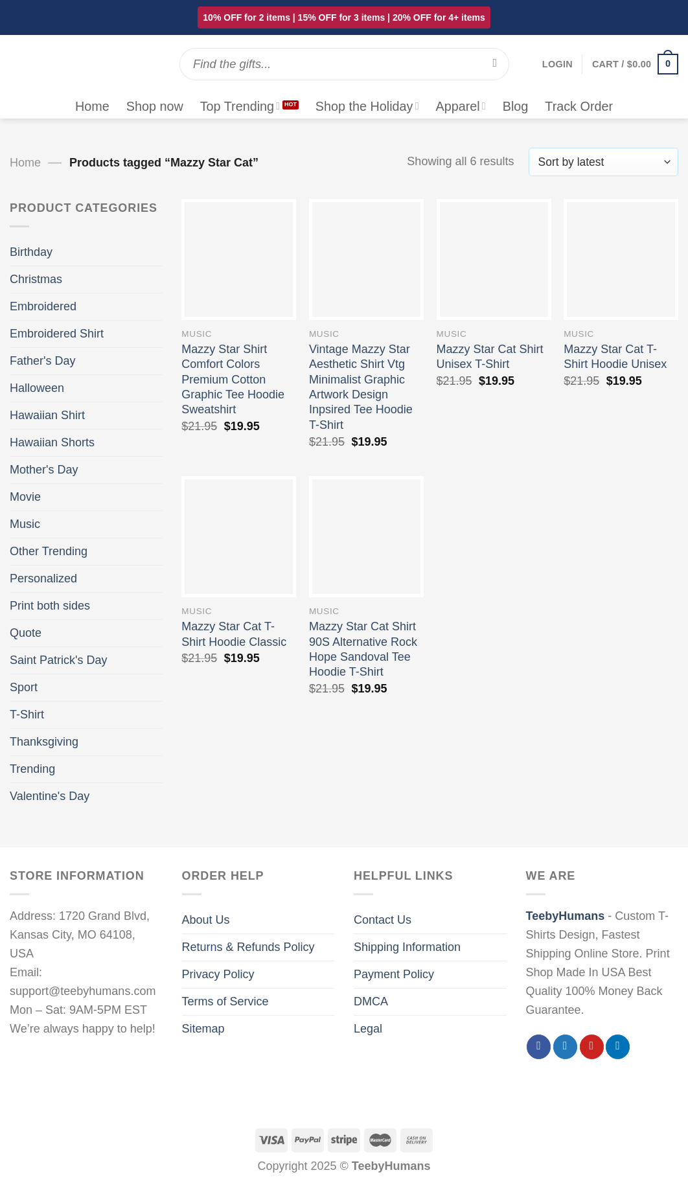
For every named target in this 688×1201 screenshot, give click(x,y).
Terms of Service (225, 1001)
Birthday (31, 252)
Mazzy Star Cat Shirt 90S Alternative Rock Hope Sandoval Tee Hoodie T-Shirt (363, 649)
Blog (516, 106)
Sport (24, 687)
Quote (25, 632)
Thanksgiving (44, 741)
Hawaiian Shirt (47, 415)
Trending (32, 768)
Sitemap (203, 1028)
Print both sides (50, 605)
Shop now (154, 106)
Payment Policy (394, 974)
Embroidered (43, 306)
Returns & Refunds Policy (248, 947)
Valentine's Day (49, 796)
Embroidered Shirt (57, 333)
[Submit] (495, 64)
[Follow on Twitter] (565, 1047)
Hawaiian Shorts (52, 442)
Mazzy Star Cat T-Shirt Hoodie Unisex (615, 357)
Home (92, 106)
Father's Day (42, 360)
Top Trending (240, 106)
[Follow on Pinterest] (592, 1047)
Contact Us (382, 919)
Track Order (579, 106)
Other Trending (48, 551)
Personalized (43, 578)
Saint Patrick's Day (59, 660)
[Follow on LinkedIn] (618, 1047)
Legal (368, 1028)
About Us (206, 919)
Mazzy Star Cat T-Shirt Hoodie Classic (233, 634)
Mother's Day (44, 469)
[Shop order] (603, 162)
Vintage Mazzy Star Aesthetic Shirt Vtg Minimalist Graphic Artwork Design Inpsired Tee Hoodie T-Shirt (361, 387)
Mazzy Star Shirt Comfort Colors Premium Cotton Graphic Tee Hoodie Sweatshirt (232, 380)
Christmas (36, 279)
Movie (25, 496)
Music (25, 524)
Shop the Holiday (367, 106)
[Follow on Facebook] (539, 1047)
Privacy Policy (218, 974)
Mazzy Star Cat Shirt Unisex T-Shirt (490, 357)
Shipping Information (407, 947)
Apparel (460, 106)
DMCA (371, 1001)
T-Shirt (27, 714)
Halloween (37, 388)
